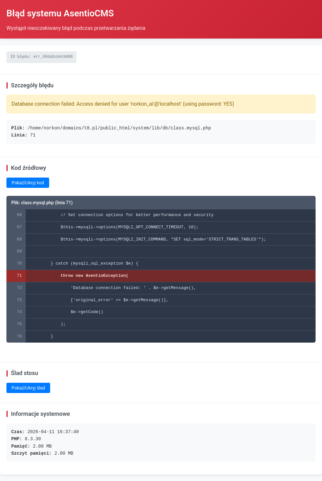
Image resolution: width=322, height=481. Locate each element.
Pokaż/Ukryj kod (28, 182)
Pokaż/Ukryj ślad (28, 387)
